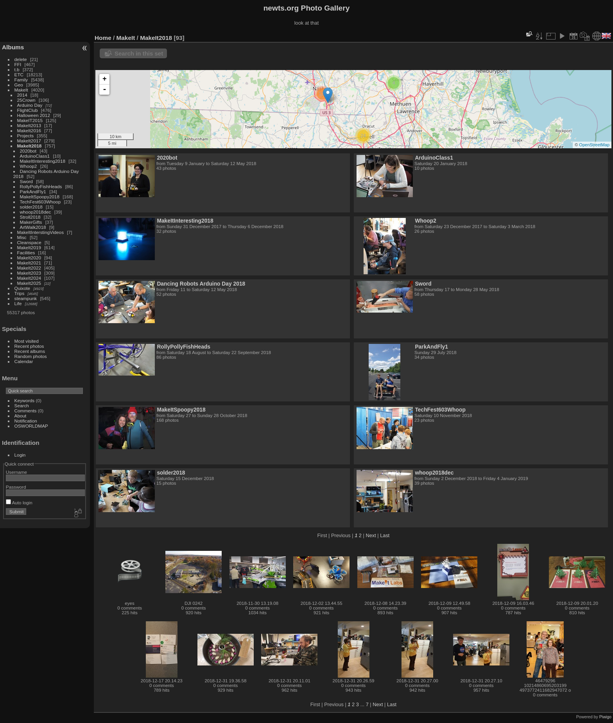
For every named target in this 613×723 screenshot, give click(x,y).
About (20, 415)
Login (20, 454)
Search (21, 405)
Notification (25, 420)
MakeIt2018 (29, 145)
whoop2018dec (35, 211)
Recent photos (29, 346)
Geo (18, 84)
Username (16, 472)
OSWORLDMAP (31, 425)
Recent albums (29, 351)
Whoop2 (28, 166)
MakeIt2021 (29, 262)
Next (371, 535)
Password (16, 486)
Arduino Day (30, 105)
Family (21, 79)
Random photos (30, 356)
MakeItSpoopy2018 (39, 196)
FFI (18, 64)
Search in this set (139, 53)
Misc (22, 237)
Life (18, 303)
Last (384, 535)
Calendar (23, 361)
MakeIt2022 (29, 267)
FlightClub (27, 110)
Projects (25, 135)
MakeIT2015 (30, 120)
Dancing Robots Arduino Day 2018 (201, 284)
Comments (25, 410)
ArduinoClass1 (35, 155)
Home (103, 37)
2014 (22, 94)
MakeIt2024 (29, 278)
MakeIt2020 (29, 257)
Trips (19, 293)
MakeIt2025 (29, 283)
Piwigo (605, 716)
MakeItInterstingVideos (40, 232)
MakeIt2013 (29, 125)
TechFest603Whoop (40, 201)
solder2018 (31, 206)
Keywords (24, 400)
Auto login (19, 502)
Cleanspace (29, 242)
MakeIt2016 (29, 130)
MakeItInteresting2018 (42, 161)
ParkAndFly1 (33, 191)
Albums (13, 47)
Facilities (26, 252)
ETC (19, 74)
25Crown (26, 100)
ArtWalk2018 (33, 227)
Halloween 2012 (33, 115)
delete (20, 59)
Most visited (26, 341)
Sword (26, 181)
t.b (17, 69)
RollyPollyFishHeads (41, 186)
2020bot (28, 150)
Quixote (22, 288)
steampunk (25, 298)
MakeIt (21, 89)
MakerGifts (31, 222)
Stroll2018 (30, 216)
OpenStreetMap (594, 144)
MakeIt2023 (29, 272)
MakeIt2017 (29, 140)
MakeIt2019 (29, 247)
